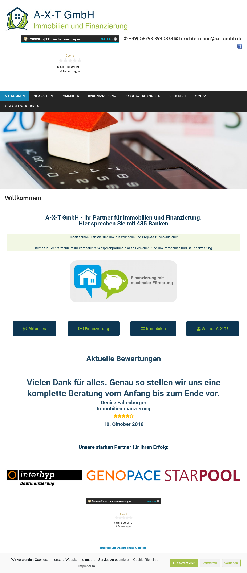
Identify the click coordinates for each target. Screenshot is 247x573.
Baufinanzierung (102, 95)
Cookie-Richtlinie (145, 560)
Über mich (177, 95)
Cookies (141, 548)
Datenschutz (125, 548)
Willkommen (14, 95)
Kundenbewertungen (21, 106)
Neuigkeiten (43, 95)
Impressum (108, 548)
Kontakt (201, 95)
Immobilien (70, 95)
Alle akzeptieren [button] (184, 563)
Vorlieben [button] (231, 563)
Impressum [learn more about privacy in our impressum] (86, 567)
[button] (34, 328)
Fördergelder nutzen (143, 95)
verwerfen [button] (210, 563)
